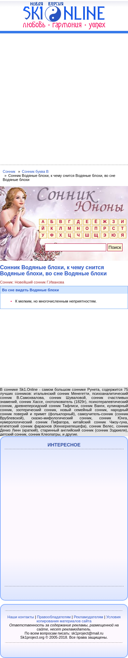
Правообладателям (54, 617)
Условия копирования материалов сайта (79, 619)
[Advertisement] (64, 98)
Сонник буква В (35, 171)
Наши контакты (20, 617)
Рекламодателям (88, 617)
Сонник (9, 171)
